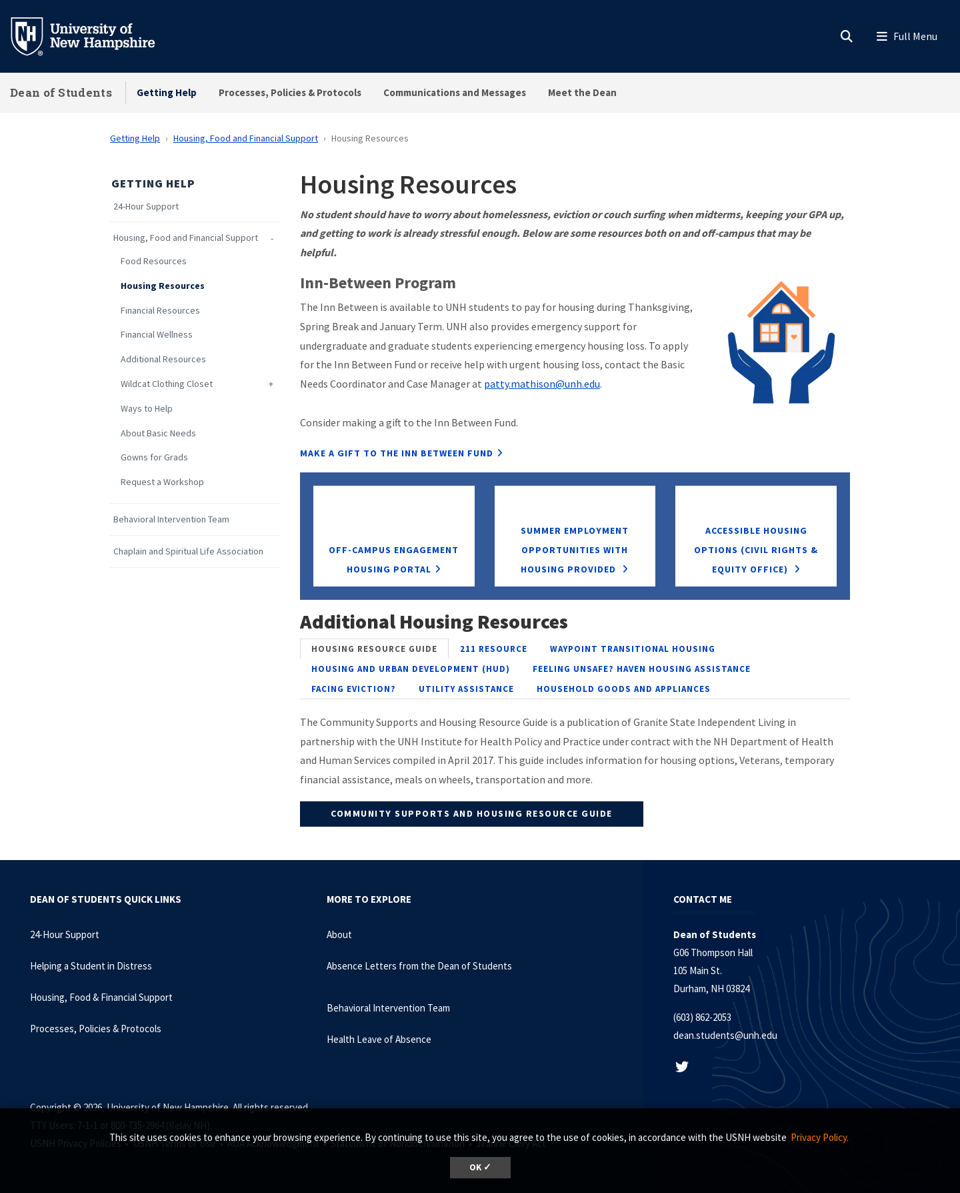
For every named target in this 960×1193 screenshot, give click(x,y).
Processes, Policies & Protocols (290, 92)
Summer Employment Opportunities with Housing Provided (575, 549)
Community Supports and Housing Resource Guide (472, 813)
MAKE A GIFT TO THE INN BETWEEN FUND (396, 453)
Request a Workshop (162, 482)
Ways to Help (147, 408)
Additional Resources (163, 359)
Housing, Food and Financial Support (245, 138)
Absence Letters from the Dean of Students (419, 965)
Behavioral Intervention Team (171, 519)
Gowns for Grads (154, 457)
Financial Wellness (157, 334)
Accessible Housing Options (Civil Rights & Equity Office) (756, 549)
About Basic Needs (158, 433)
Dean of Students (61, 92)
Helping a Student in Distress (91, 965)
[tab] (374, 649)
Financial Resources (160, 310)
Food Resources (154, 261)
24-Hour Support (146, 206)
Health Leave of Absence (379, 1039)
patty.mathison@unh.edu (542, 383)
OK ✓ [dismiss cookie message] (480, 1167)
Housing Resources (163, 286)
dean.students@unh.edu (725, 1035)
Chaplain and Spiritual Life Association (188, 551)
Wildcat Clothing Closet (167, 384)
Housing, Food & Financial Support (101, 997)
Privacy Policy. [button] (820, 1137)
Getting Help (167, 92)
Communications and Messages (454, 92)
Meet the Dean (582, 92)
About (339, 934)
